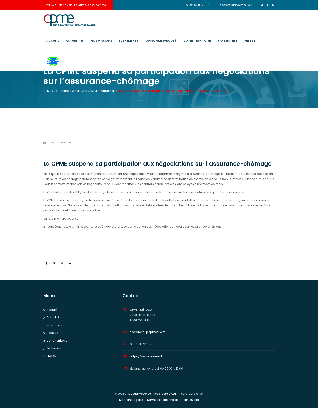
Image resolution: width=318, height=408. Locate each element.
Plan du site (191, 400)
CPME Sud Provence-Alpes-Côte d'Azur (151, 394)
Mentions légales (131, 400)
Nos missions (101, 41)
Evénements (129, 41)
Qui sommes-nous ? (161, 41)
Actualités (75, 41)
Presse (249, 41)
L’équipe (52, 333)
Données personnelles (162, 400)
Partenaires (227, 41)
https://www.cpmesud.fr (147, 356)
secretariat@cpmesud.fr (236, 5)
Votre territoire (197, 41)
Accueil (52, 41)
